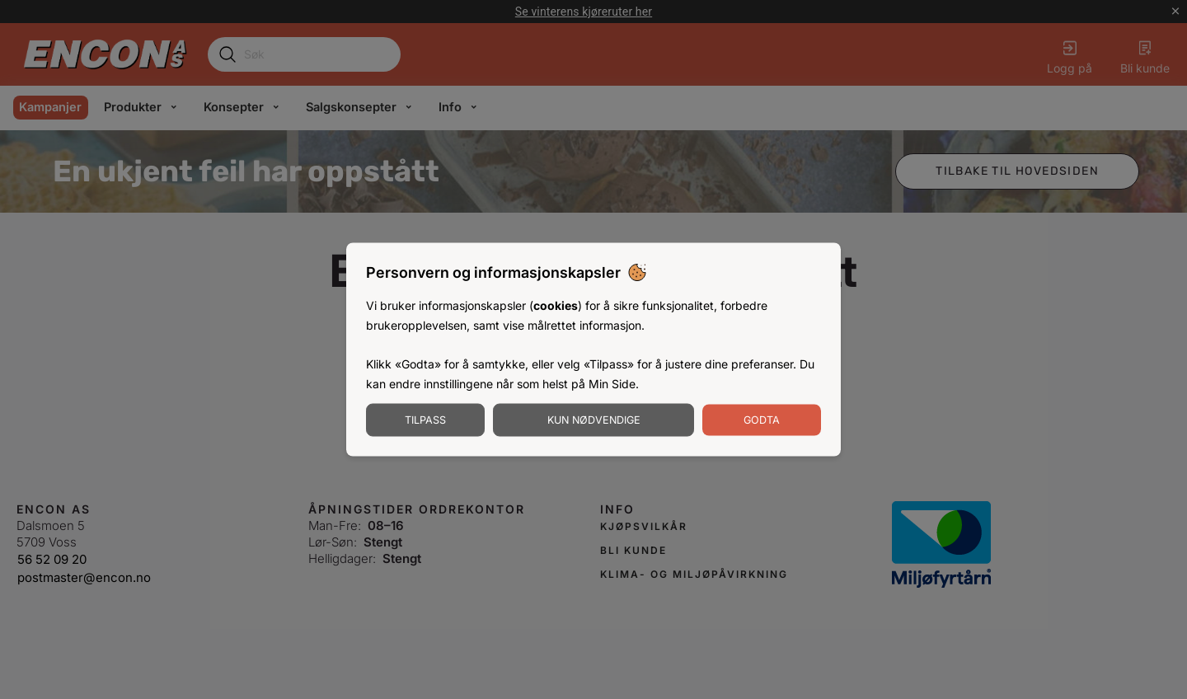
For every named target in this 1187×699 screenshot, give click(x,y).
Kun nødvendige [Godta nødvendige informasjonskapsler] (593, 419)
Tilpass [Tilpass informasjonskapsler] (425, 419)
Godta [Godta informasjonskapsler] (762, 419)
